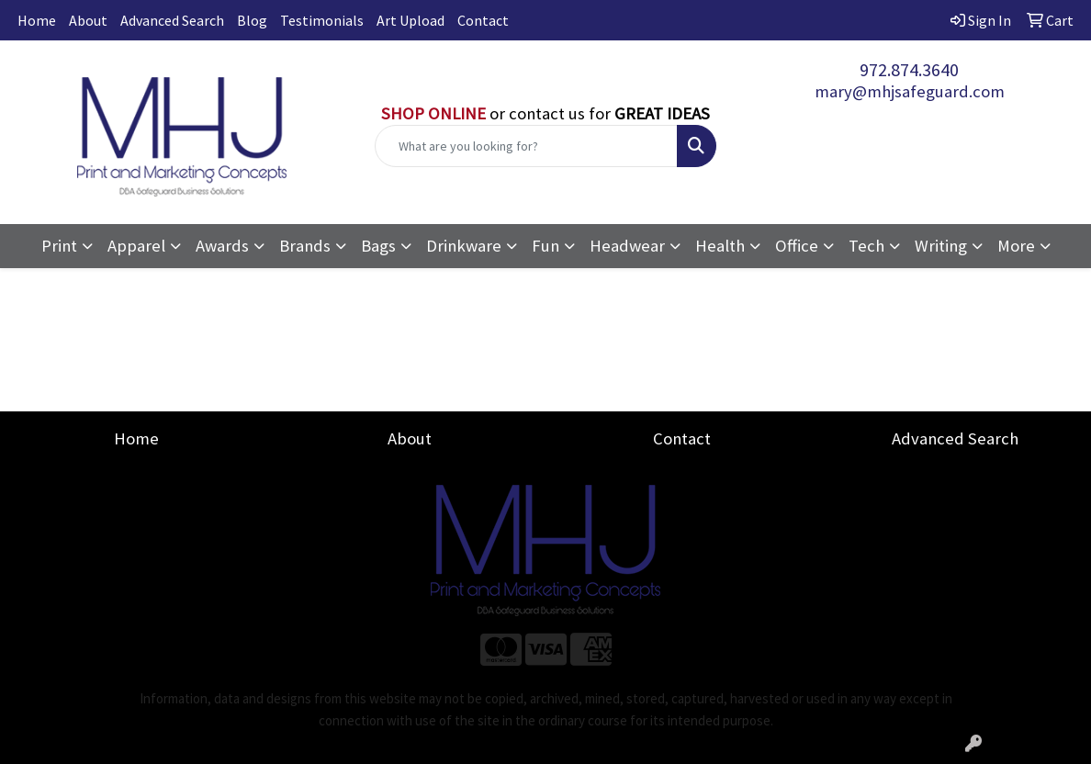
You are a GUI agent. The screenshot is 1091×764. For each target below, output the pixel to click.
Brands (305, 245)
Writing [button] (941, 245)
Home (36, 20)
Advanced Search (172, 20)
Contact (483, 20)
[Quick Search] (526, 146)
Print (59, 245)
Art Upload (410, 20)
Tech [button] (866, 245)
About (88, 20)
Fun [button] (545, 245)
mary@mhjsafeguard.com (910, 91)
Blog (252, 20)
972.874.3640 (909, 69)
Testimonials (322, 20)
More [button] (1016, 245)
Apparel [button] (136, 245)
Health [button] (720, 245)
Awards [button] (222, 245)
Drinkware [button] (463, 245)
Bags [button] (378, 245)
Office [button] (796, 245)
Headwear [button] (627, 245)
